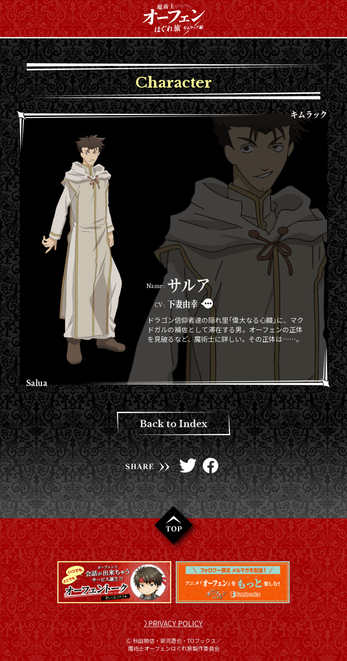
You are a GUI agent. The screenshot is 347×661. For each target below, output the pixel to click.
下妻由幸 (182, 303)
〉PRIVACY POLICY (173, 623)
